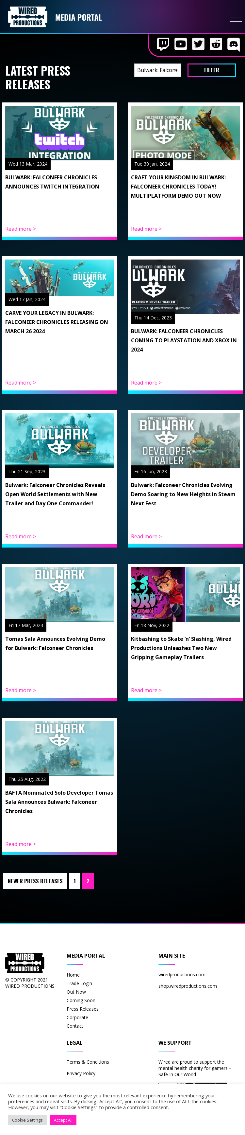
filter (211, 70)
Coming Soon (81, 1000)
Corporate (77, 1017)
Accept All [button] (63, 1120)
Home (73, 975)
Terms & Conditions (88, 1062)
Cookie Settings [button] (27, 1120)
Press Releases (83, 1009)
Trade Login (79, 983)
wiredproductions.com (181, 974)
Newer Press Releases (35, 881)
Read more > (20, 228)
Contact (75, 1026)
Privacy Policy (81, 1073)
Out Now (76, 992)
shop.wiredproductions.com (187, 986)
